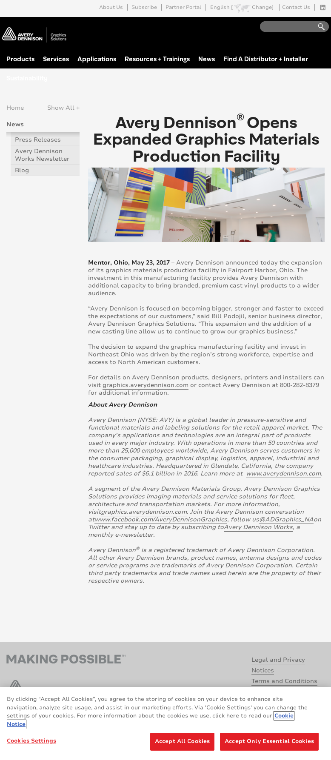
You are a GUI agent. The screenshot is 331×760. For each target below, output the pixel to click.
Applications (96, 59)
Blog (22, 170)
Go (317, 27)
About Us (111, 7)
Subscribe (144, 7)
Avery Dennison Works (258, 527)
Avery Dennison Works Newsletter (42, 155)
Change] (263, 7)
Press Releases (38, 140)
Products (20, 59)
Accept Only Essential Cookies (269, 741)
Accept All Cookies (182, 741)
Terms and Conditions (284, 681)
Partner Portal (183, 7)
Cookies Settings (31, 741)
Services (56, 59)
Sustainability (27, 78)
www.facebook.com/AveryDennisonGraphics (160, 519)
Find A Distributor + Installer (265, 59)
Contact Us (296, 7)
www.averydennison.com (283, 474)
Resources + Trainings (157, 59)
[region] (165, 723)
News (206, 59)
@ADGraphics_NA (286, 519)
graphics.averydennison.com (145, 385)
